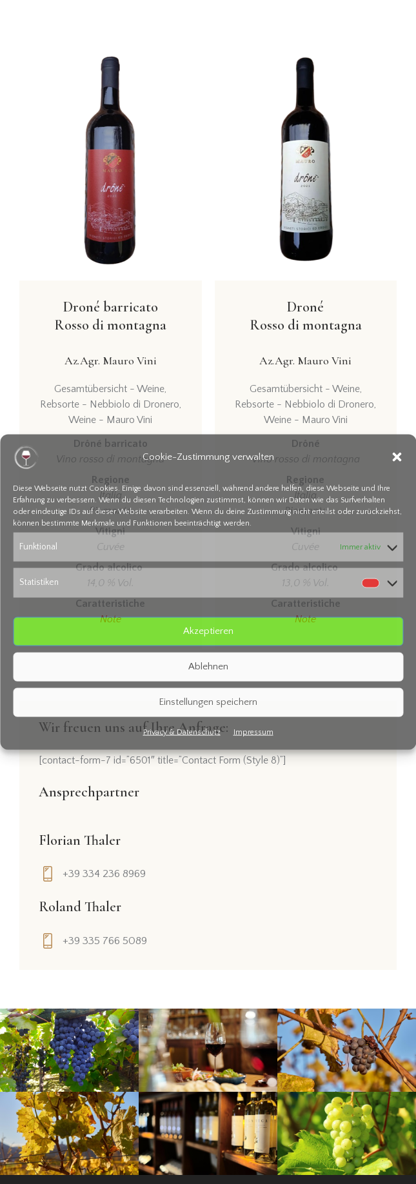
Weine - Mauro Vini (110, 420)
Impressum (253, 731)
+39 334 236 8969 (104, 874)
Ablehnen (208, 666)
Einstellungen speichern (208, 701)
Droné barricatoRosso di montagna (110, 334)
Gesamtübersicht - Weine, (110, 389)
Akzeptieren (208, 631)
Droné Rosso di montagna (305, 334)
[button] (396, 457)
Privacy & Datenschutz (182, 731)
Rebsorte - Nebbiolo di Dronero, (110, 404)
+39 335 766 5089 (105, 941)
